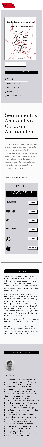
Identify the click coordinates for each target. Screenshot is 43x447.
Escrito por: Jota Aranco (16, 177)
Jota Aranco (9, 375)
